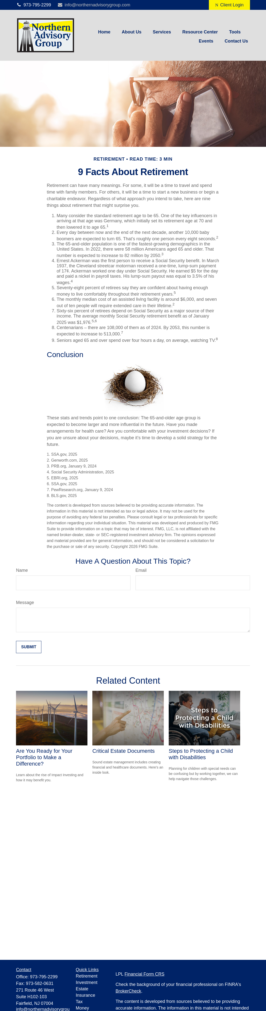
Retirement (87, 976)
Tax (79, 1001)
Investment (87, 982)
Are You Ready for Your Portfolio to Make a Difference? (44, 757)
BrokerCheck (128, 991)
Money (82, 1008)
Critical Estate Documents (123, 751)
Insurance (85, 995)
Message (25, 602)
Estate (82, 988)
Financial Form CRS (145, 974)
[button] (104, 32)
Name (22, 570)
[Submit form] (28, 647)
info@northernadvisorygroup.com (93, 4)
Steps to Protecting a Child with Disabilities (201, 754)
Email (141, 570)
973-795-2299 (33, 4)
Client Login (229, 4)
